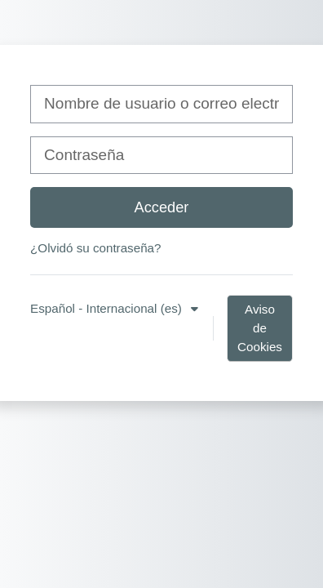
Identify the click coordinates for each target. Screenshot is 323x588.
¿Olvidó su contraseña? (95, 248)
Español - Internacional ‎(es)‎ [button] (107, 308)
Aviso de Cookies (259, 328)
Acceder (162, 207)
